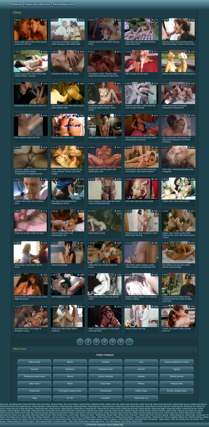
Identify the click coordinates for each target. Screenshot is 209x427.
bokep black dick (68, 411)
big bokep (4, 404)
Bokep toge (190, 415)
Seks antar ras (141, 398)
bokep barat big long (181, 404)
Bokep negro (112, 415)
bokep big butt (151, 406)
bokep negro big (171, 413)
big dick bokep (57, 404)
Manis (70, 362)
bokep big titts (145, 408)
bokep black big (37, 411)
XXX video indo (73, 417)
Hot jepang (200, 415)
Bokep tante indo (146, 415)
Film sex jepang (192, 419)
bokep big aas (25, 406)
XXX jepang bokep (88, 417)
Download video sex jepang (146, 419)
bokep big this (54, 408)
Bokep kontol (48, 419)
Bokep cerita (123, 415)
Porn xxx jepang (170, 417)
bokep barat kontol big (9, 406)
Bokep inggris (28, 421)
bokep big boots (108, 406)
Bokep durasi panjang (124, 417)
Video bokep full (78, 419)
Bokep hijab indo (28, 417)
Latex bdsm (34, 383)
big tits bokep (84, 404)
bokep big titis (103, 408)
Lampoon (105, 398)
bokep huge (171, 411)
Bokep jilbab (101, 415)
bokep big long (12, 408)
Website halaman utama (100, 424)
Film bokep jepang (94, 419)
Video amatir (35, 362)
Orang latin (34, 391)
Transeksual (105, 391)
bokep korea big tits (77, 413)
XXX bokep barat (35, 419)
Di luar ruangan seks (176, 391)
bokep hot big (144, 411)
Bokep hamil (137, 421)
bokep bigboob (14, 411)
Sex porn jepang (161, 415)
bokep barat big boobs (162, 404)
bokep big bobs (52, 406)
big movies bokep (71, 404)
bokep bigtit (25, 411)
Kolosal (34, 369)
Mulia (70, 383)
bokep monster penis (154, 413)
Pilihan (141, 383)
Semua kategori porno (63, 4)
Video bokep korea (59, 415)
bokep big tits (115, 408)
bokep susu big (18, 415)
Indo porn (134, 415)
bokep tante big (31, 415)
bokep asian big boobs (129, 404)
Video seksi (73, 421)
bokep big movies (26, 408)
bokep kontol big (7, 413)
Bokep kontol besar (63, 419)
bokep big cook (164, 406)
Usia (141, 362)
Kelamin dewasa (195, 417)
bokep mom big (138, 413)
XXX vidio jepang (113, 421)
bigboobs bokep (98, 404)
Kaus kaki (105, 383)
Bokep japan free (97, 421)
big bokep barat (15, 404)
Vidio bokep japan (125, 419)
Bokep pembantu (43, 417)
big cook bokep (43, 404)
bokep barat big (145, 404)
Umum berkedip (105, 376)
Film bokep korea (13, 417)
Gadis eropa (141, 391)
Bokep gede (84, 421)
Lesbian (141, 376)
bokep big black (38, 406)
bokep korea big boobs (58, 413)
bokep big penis (41, 408)
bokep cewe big (105, 411)
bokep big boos (94, 406)
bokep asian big (112, 404)
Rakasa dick (176, 383)
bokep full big (118, 411)
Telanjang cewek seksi (34, 376)
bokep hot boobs (158, 411)
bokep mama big (124, 413)
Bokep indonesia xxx (105, 417)
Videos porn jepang (143, 417)
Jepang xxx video (87, 415)
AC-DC (70, 398)
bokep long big (110, 413)
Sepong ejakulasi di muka (176, 362)
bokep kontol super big (24, 413)
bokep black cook (52, 411)
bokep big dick (177, 406)
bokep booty (92, 411)
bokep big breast (137, 406)
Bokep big (17, 4)
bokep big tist (91, 408)
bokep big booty (122, 406)
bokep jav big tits (196, 411)
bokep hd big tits (131, 411)
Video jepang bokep (43, 421)
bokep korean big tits (94, 413)
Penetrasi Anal (105, 369)
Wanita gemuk (177, 376)
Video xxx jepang (110, 419)
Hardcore (70, 369)
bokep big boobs (80, 406)
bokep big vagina (159, 408)
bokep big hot (189, 406)
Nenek (70, 376)
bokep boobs (81, 411)
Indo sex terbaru (58, 417)
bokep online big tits (187, 413)
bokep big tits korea (130, 408)
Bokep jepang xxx (14, 421)
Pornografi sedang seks (70, 391)
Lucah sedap (73, 415)
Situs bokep (125, 421)
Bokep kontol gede (19, 419)
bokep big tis (79, 408)
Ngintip (176, 369)
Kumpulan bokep (60, 421)
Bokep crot (182, 417)
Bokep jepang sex (177, 415)
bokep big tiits (67, 408)
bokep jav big (182, 411)
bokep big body (66, 406)
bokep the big (44, 415)
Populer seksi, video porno (37, 4)
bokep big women (189, 408)
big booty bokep (29, 404)
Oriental (105, 362)
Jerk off (141, 369)
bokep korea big (41, 413)
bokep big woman (174, 408)
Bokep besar (158, 417)
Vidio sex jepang (178, 419)
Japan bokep (164, 419)
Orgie (34, 398)
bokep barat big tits (198, 404)
